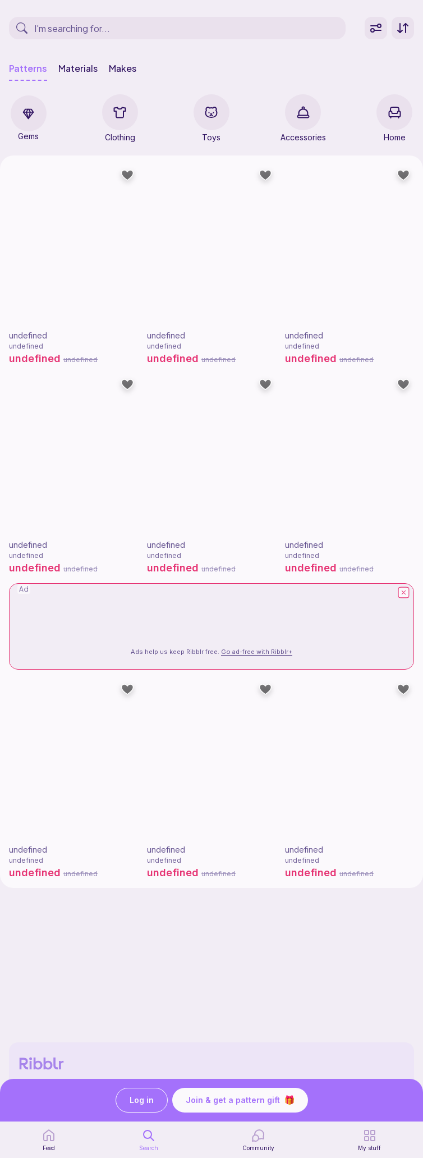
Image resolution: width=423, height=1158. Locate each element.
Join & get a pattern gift (240, 1100)
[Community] (258, 1140)
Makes (122, 68)
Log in (142, 1100)
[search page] (148, 1140)
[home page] (49, 1140)
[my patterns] (369, 1140)
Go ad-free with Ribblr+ (256, 652)
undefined (28, 335)
